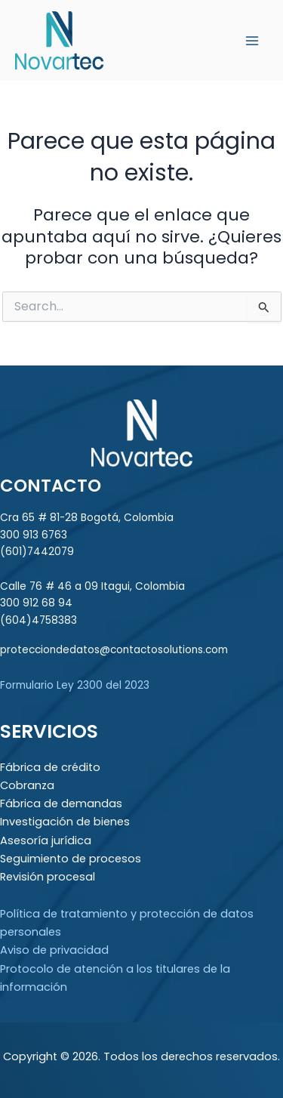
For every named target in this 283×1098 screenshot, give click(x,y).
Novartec (157, 39)
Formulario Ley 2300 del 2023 (74, 685)
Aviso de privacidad (54, 950)
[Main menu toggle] (252, 41)
